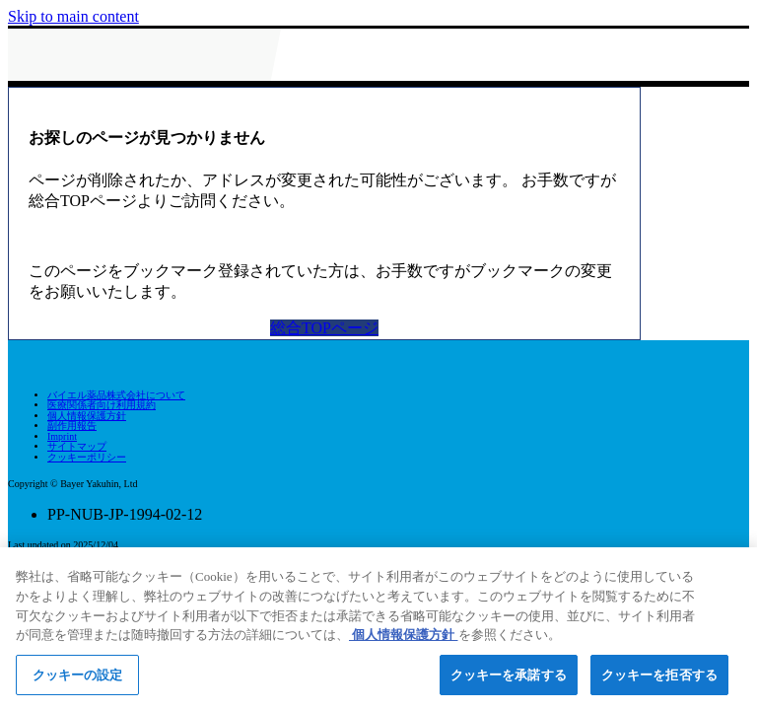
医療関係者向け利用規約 (101, 404)
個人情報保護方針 (86, 415)
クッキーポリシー (86, 457)
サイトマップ (76, 446)
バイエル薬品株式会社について (116, 395)
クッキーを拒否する (659, 680)
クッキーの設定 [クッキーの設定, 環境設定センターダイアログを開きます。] (78, 680)
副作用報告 (72, 425)
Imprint (62, 436)
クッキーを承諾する (508, 680)
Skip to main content (73, 16)
